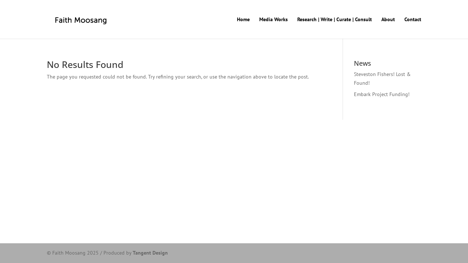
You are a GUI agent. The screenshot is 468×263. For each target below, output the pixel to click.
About (388, 20)
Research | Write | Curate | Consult (334, 20)
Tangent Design (150, 252)
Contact (412, 20)
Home (243, 20)
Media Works (273, 20)
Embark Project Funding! (382, 94)
